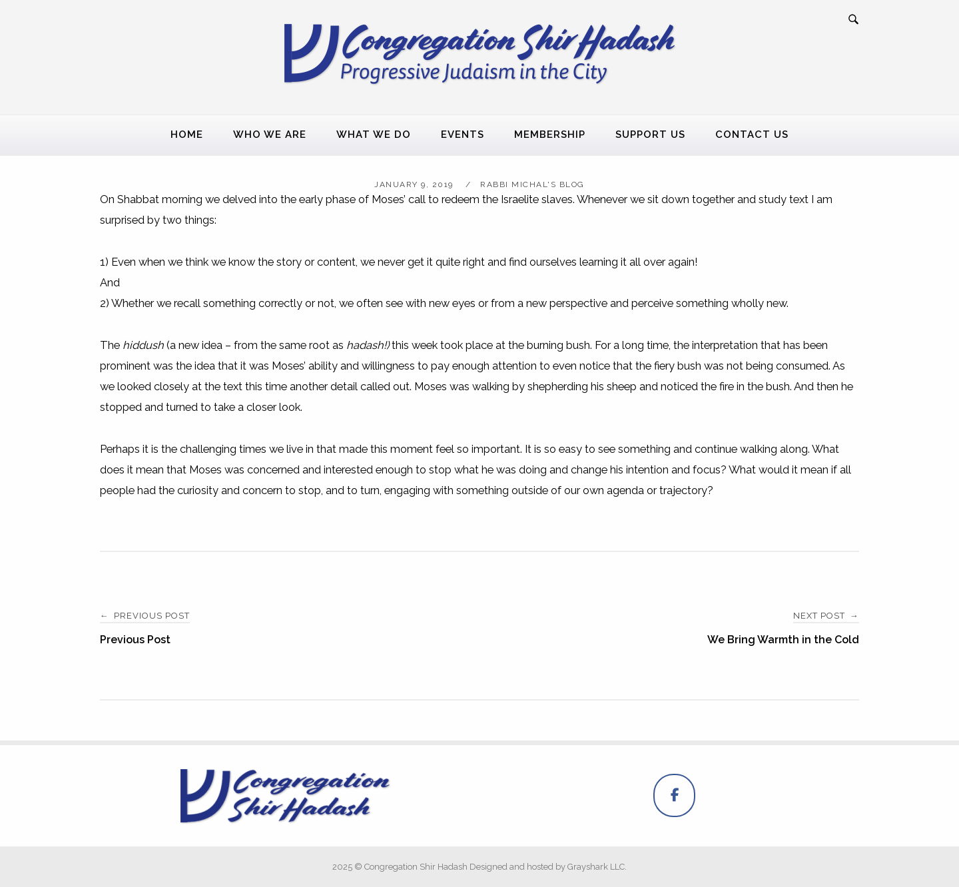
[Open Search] (853, 20)
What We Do (373, 135)
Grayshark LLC (596, 867)
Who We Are (269, 135)
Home (186, 135)
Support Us (650, 135)
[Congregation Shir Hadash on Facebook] (674, 795)
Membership (549, 135)
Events (462, 135)
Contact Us (752, 135)
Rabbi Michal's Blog (532, 184)
